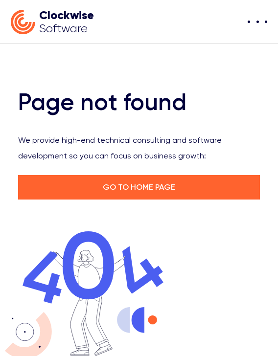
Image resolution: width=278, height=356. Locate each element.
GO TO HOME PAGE (139, 187)
